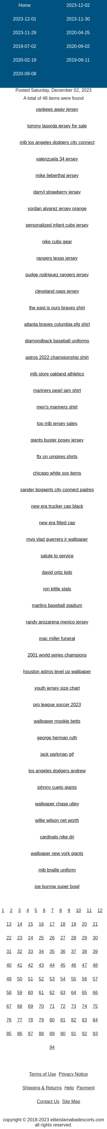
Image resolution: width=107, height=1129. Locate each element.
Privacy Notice (73, 1074)
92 (84, 1033)
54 (62, 978)
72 (62, 1006)
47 (84, 965)
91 (73, 1033)
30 (95, 937)
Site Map (71, 1101)
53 (52, 978)
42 (30, 965)
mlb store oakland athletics (57, 373)
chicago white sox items (57, 473)
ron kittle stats (57, 588)
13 (8, 924)
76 (8, 1020)
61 (41, 992)
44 (52, 965)
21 (95, 924)
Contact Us (48, 1101)
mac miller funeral (57, 638)
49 (8, 978)
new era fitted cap (57, 522)
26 (52, 937)
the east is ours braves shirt (57, 307)
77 (19, 1020)
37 (73, 951)
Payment (85, 1087)
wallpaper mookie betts (57, 721)
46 (73, 965)
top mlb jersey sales (57, 423)
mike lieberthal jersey (57, 175)
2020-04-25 (78, 32)
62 (52, 992)
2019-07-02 (24, 46)
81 (62, 1020)
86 (19, 1033)
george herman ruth (57, 737)
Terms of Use (42, 1074)
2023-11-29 (24, 32)
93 (95, 1033)
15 (30, 924)
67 (8, 1006)
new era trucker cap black (57, 506)
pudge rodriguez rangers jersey (56, 274)
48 (95, 965)
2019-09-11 (78, 60)
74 (84, 1006)
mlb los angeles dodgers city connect (57, 142)
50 (19, 978)
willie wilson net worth (57, 820)
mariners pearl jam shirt (57, 390)
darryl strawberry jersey (57, 192)
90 (62, 1033)
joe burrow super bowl (57, 886)
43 (41, 965)
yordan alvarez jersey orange (57, 208)
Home (25, 5)
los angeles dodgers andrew (57, 770)
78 (30, 1020)
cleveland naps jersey (57, 291)
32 (19, 951)
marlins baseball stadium (57, 605)
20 (84, 924)
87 (30, 1033)
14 (19, 924)
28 (73, 937)
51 (30, 978)
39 (95, 951)
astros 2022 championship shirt (56, 357)
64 (73, 992)
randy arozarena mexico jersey (57, 622)
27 (62, 937)
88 (41, 1033)
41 (19, 965)
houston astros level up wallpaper (57, 671)
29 (84, 937)
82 (73, 1020)
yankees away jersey (57, 109)
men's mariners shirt (57, 407)
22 (8, 937)
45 (62, 965)
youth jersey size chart (57, 688)
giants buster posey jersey (57, 440)
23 (19, 937)
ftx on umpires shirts (57, 456)
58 (8, 992)
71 (52, 1006)
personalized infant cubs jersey (57, 225)
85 (8, 1033)
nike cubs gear (57, 241)
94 (52, 1047)
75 (95, 1006)
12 (99, 910)
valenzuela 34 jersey (57, 159)
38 (84, 951)
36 (62, 951)
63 (62, 992)
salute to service (57, 555)
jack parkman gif (57, 754)
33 (30, 951)
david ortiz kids (57, 572)
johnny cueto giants (57, 787)
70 (41, 1006)
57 (95, 978)
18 (62, 924)
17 (52, 924)
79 (41, 1020)
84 (95, 1020)
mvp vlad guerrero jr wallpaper (57, 539)
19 (73, 924)
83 (84, 1020)
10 (78, 910)
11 (89, 910)
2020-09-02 (78, 46)
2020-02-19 (24, 60)
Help (69, 1087)
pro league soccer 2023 (57, 704)
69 (30, 1006)
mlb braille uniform (57, 870)
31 (8, 951)
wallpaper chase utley (57, 803)
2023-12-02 (78, 5)
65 (84, 992)
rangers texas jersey (57, 258)
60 (30, 992)
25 (41, 937)
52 (41, 978)
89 (52, 1033)
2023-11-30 (78, 19)
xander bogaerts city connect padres (57, 489)
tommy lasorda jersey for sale (57, 125)
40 (8, 965)
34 (41, 951)
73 (73, 1006)
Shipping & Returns (42, 1087)
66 (95, 992)
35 (52, 951)
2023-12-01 (24, 19)
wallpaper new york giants (57, 853)
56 (84, 978)
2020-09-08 (24, 73)
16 (41, 924)
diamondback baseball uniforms (57, 340)
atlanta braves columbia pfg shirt (57, 324)
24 (30, 937)
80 (52, 1020)
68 (19, 1006)
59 (19, 992)
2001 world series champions (56, 655)
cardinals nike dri (57, 836)
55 (73, 978)
